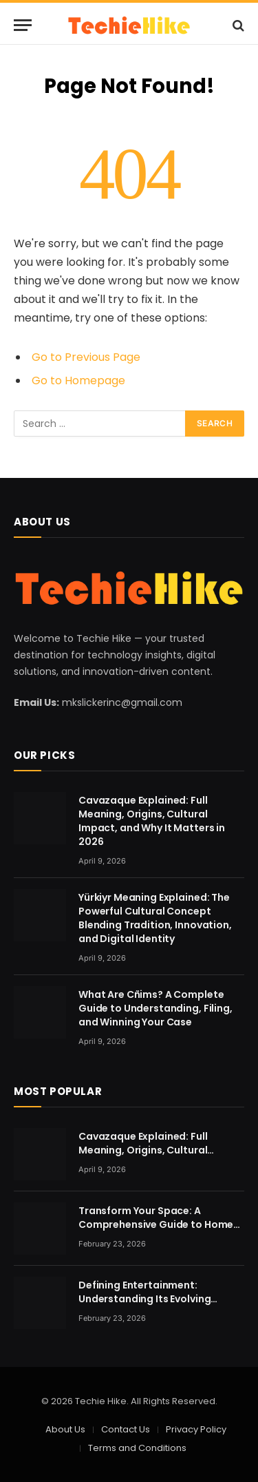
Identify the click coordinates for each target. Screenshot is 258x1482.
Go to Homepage (78, 380)
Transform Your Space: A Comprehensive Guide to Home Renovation (155, 1224)
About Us (65, 1429)
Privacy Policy (196, 1429)
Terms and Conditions (137, 1447)
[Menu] (23, 25)
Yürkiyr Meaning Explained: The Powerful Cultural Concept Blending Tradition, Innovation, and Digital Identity (155, 918)
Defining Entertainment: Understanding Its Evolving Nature (144, 1298)
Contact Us (125, 1429)
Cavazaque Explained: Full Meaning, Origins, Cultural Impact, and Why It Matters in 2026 (151, 820)
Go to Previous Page (86, 357)
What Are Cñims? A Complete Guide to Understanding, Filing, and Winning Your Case (155, 1008)
